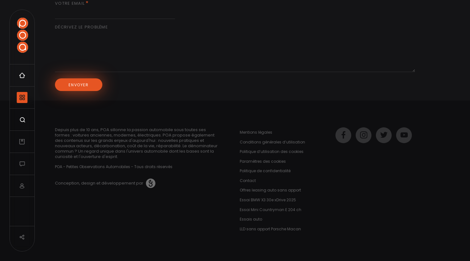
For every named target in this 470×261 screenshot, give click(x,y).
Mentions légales (256, 132)
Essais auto (251, 219)
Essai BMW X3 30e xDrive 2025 (268, 200)
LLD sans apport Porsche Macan (270, 229)
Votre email (70, 3)
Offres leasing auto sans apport (270, 190)
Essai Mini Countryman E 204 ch (270, 209)
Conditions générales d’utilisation (272, 142)
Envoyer (78, 85)
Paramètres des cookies (263, 161)
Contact (248, 180)
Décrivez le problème (81, 27)
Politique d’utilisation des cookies (272, 151)
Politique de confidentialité (265, 170)
